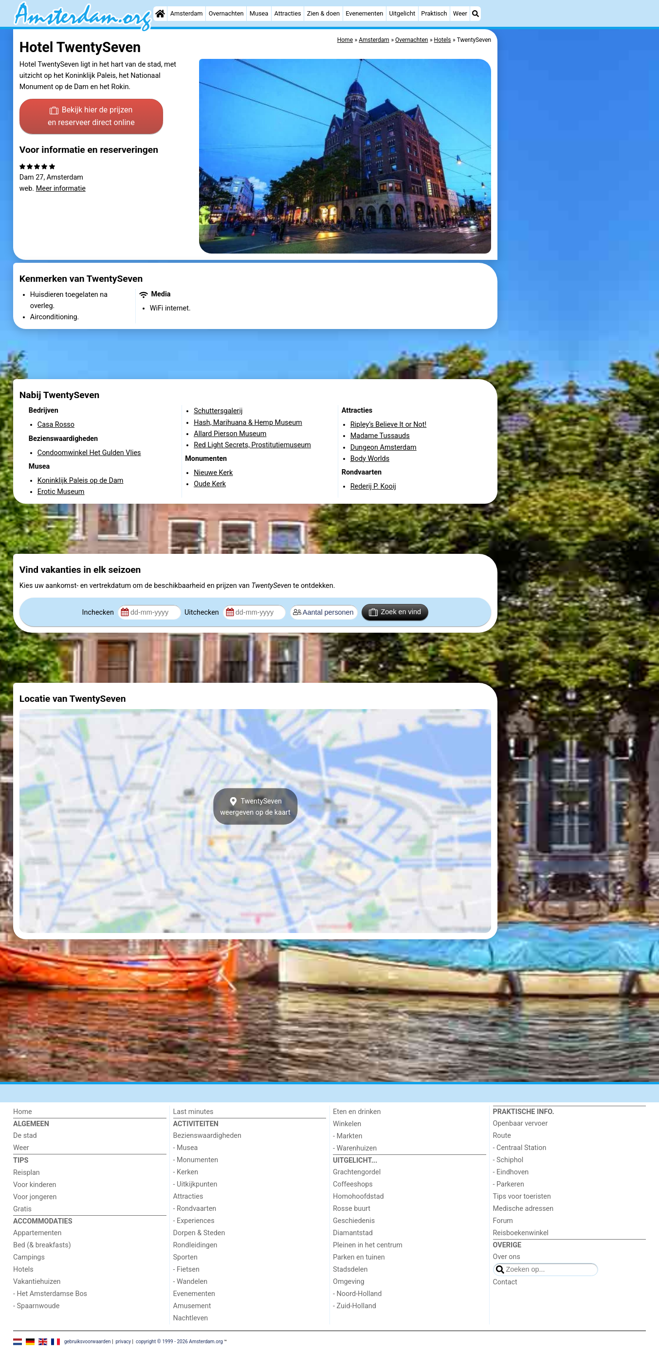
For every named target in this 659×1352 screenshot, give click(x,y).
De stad (25, 1136)
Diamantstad (353, 1233)
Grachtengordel (357, 1172)
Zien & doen (323, 13)
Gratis (22, 1209)
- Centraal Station (520, 1148)
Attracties (288, 13)
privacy (123, 1341)
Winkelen (347, 1124)
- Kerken (186, 1172)
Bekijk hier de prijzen (91, 116)
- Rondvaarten (195, 1209)
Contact (505, 1282)
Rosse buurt (351, 1209)
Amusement (192, 1306)
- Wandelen (190, 1282)
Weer (460, 13)
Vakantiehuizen (37, 1282)
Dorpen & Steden (199, 1233)
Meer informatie (61, 188)
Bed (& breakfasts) (42, 1245)
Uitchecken (202, 612)
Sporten (185, 1257)
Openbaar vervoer (520, 1123)
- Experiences (194, 1221)
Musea (259, 13)
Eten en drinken (357, 1112)
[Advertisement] (573, 253)
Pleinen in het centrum (368, 1245)
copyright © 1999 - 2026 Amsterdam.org (179, 1341)
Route (502, 1136)
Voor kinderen (34, 1185)
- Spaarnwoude (36, 1306)
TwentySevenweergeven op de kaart (255, 806)
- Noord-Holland (357, 1294)
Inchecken (99, 612)
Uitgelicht (402, 13)
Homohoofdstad (358, 1196)
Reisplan (26, 1173)
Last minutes (193, 1112)
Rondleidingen (195, 1245)
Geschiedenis (354, 1221)
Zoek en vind (395, 612)
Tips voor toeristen (522, 1196)
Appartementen (37, 1233)
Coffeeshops (353, 1184)
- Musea (185, 1148)
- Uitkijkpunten (195, 1184)
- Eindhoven (511, 1172)
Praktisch (434, 13)
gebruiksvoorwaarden (87, 1341)
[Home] (160, 13)
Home (22, 1112)
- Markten (347, 1136)
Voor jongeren (34, 1197)
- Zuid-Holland (354, 1306)
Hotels (23, 1269)
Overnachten (226, 13)
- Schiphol (508, 1160)
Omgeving (349, 1282)
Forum (503, 1221)
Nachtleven (190, 1318)
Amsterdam (186, 13)
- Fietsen (186, 1269)
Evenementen (364, 13)
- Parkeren (508, 1184)
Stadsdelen (350, 1269)
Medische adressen (523, 1209)
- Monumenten (196, 1160)
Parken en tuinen (359, 1257)
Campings (29, 1257)
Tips (20, 1160)
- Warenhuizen (355, 1148)
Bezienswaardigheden (207, 1136)
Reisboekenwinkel (521, 1233)
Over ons (506, 1257)
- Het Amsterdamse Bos (50, 1294)
